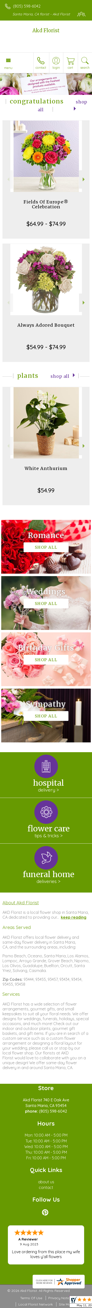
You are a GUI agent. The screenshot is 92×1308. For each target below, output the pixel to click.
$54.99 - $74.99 (46, 347)
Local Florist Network (35, 1304)
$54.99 (46, 490)
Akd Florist (46, 30)
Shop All (60, 376)
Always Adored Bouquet (46, 325)
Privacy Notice (60, 1298)
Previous (7, 179)
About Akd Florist (20, 903)
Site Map (66, 1304)
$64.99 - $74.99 (46, 223)
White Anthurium (46, 468)
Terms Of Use (31, 1298)
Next (84, 179)
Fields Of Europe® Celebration (46, 204)
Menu (8, 68)
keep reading (73, 917)
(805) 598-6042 (26, 6)
